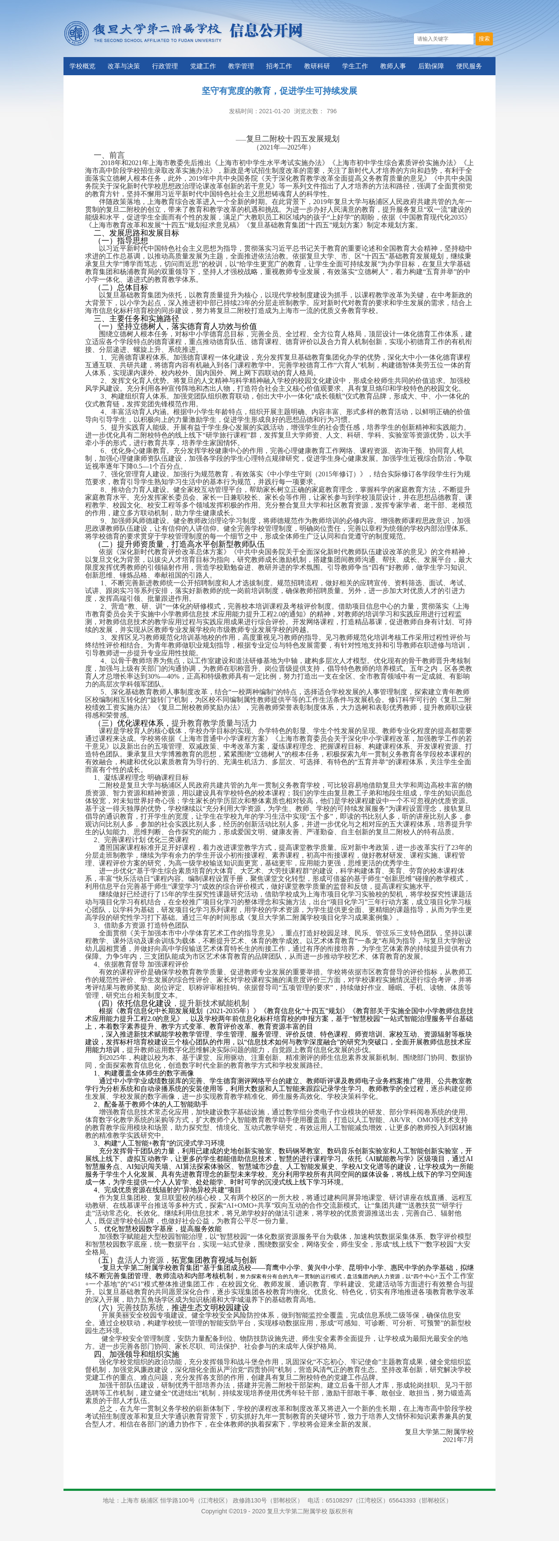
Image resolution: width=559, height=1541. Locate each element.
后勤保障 (431, 66)
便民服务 (469, 66)
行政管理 (165, 66)
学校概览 (82, 66)
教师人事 (393, 66)
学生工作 (355, 66)
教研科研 (317, 66)
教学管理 (241, 66)
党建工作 (203, 66)
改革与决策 (124, 66)
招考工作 (279, 66)
